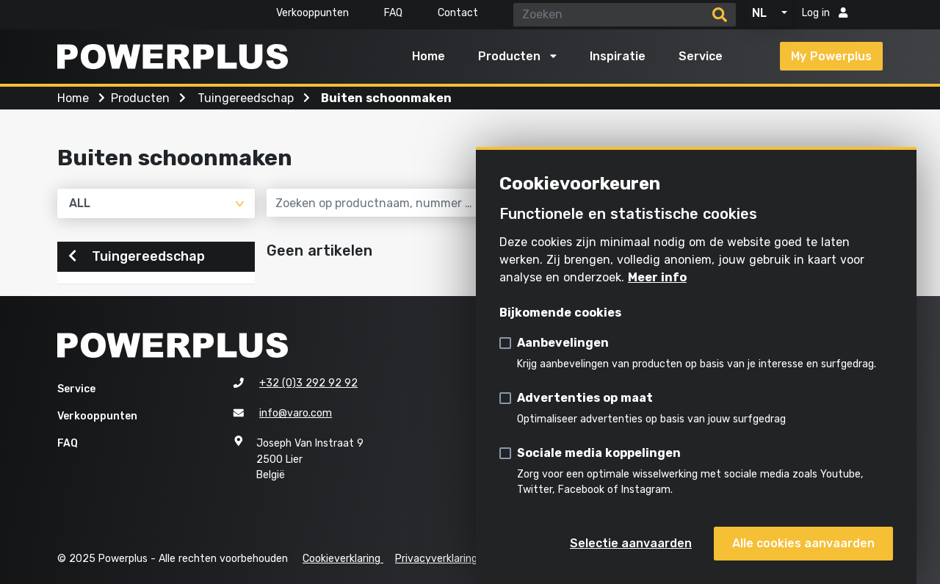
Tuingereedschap (136, 256)
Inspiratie (618, 56)
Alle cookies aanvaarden (803, 543)
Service (701, 56)
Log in (824, 13)
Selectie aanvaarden (631, 543)
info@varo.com (295, 414)
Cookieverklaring (343, 558)
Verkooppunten (312, 13)
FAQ (393, 13)
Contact (458, 13)
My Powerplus (831, 56)
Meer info (657, 277)
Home (428, 56)
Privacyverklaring (436, 558)
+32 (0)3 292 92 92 (308, 384)
